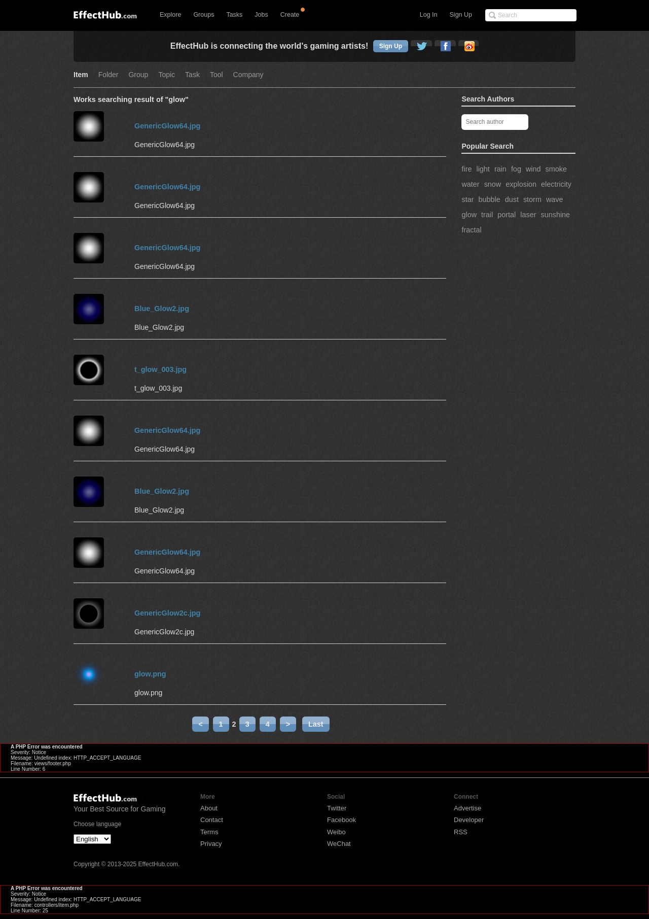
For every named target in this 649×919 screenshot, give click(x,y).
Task (192, 75)
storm (532, 199)
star (467, 199)
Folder (108, 75)
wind (533, 169)
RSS (460, 832)
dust (512, 199)
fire (466, 169)
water (470, 184)
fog (516, 169)
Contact (211, 820)
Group (138, 75)
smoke (556, 169)
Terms (209, 832)
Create (290, 14)
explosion (521, 184)
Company (248, 75)
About (209, 808)
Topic (166, 75)
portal (506, 215)
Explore (170, 14)
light (482, 169)
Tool (216, 75)
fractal (471, 230)
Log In (429, 14)
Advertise (467, 808)
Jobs (261, 14)
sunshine (555, 215)
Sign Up (461, 14)
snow (492, 184)
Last (315, 724)
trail (487, 215)
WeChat (339, 843)
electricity (556, 184)
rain (500, 169)
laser (528, 215)
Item (81, 75)
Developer (469, 820)
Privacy (211, 843)
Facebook (341, 820)
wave (554, 199)
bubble (489, 199)
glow (469, 215)
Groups (203, 14)
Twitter (336, 808)
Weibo (336, 832)
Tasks (234, 14)
